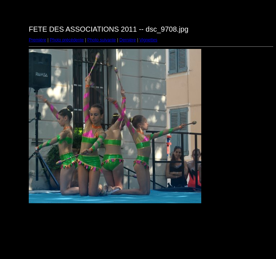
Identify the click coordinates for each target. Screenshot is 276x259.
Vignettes (148, 39)
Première (37, 39)
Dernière (127, 39)
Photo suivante (101, 39)
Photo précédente (67, 39)
